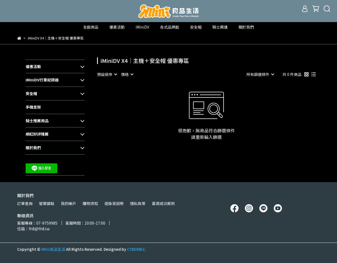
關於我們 (246, 27)
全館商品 (90, 27)
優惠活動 (33, 66)
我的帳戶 (68, 203)
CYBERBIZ (136, 249)
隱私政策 (137, 203)
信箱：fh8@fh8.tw (33, 228)
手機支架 (33, 107)
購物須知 (90, 203)
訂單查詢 (24, 203)
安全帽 (31, 93)
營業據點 (46, 203)
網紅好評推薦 (37, 134)
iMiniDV (142, 27)
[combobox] (107, 74)
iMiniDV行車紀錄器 (42, 79)
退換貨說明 (114, 203)
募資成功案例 (163, 203)
